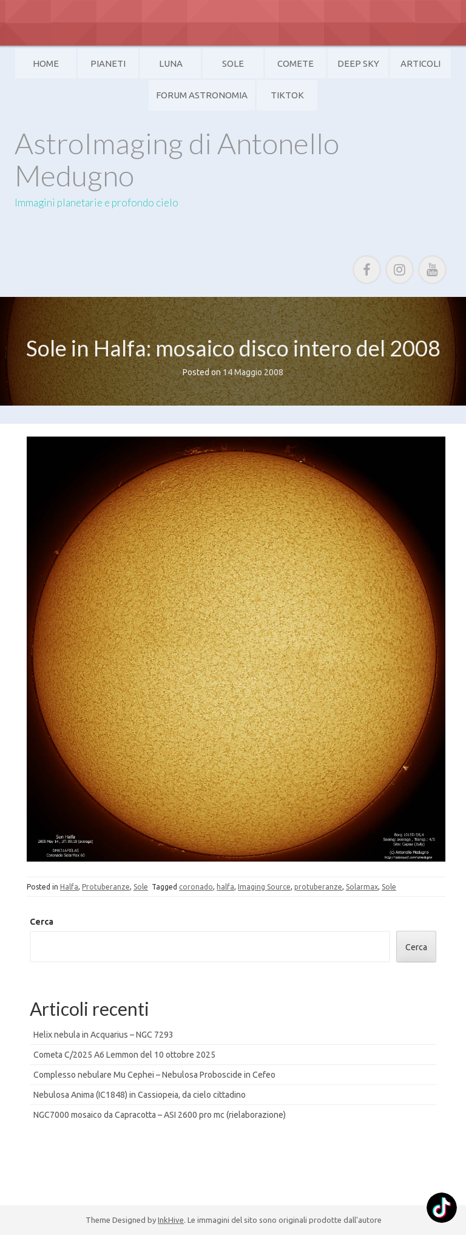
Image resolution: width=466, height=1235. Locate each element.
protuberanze (318, 887)
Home (46, 63)
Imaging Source (264, 887)
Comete (295, 63)
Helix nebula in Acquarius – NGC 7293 (103, 1034)
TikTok (287, 95)
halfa (225, 887)
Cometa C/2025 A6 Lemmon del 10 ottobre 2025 (124, 1055)
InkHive (171, 1220)
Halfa (69, 887)
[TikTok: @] (442, 1209)
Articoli (420, 63)
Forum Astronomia (202, 95)
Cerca (41, 922)
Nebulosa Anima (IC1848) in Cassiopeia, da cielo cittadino (139, 1095)
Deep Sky (358, 63)
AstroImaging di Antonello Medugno (177, 159)
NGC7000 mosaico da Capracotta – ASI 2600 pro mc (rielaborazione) (159, 1115)
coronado (196, 887)
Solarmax (362, 887)
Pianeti (108, 63)
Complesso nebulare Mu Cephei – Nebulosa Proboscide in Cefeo (154, 1075)
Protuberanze (106, 887)
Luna (171, 63)
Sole (233, 63)
